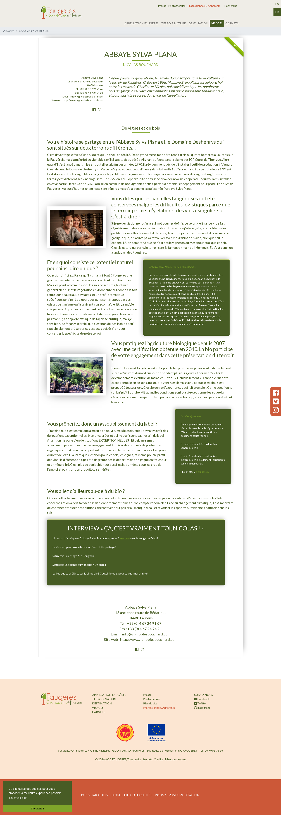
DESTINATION (198, 23)
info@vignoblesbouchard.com (86, 96)
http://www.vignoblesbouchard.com (83, 100)
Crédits (158, 759)
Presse (162, 5)
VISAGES (217, 23)
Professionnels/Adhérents (159, 707)
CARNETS (232, 23)
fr (277, 11)
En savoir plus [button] (18, 797)
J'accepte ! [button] (37, 808)
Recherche (230, 5)
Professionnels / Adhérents (203, 5)
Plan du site (150, 703)
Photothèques (176, 5)
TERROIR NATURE (173, 23)
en (277, 4)
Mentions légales (175, 759)
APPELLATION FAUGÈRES (141, 23)
